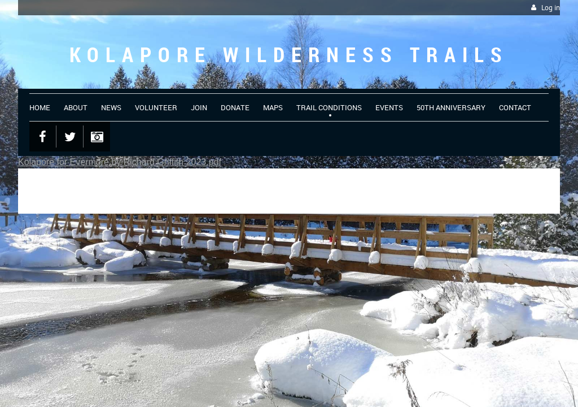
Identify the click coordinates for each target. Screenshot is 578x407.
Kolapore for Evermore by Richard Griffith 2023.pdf (119, 162)
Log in (550, 7)
